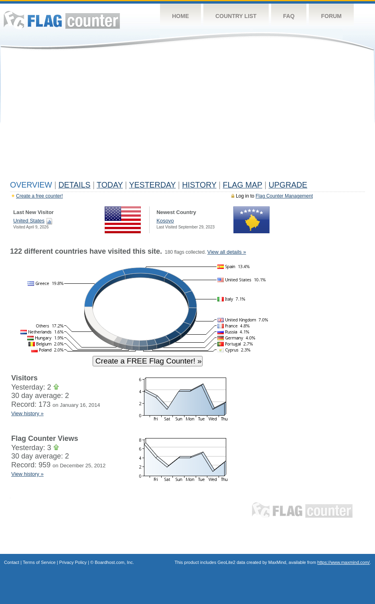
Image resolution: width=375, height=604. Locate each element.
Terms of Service (39, 562)
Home (180, 16)
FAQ (289, 16)
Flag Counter (62, 20)
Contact (11, 562)
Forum (331, 16)
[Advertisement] (187, 117)
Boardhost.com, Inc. (114, 562)
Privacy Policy (73, 562)
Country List (236, 16)
